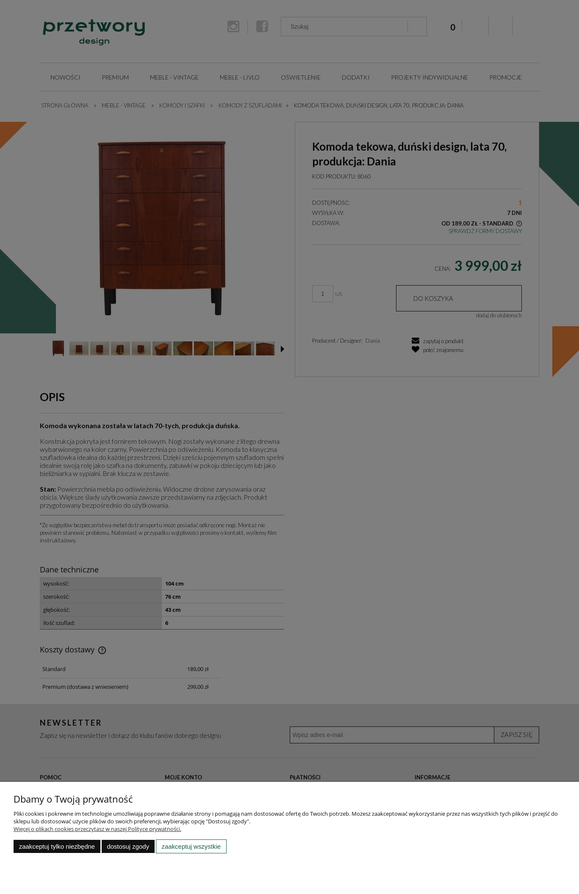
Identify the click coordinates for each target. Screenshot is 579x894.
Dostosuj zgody (128, 846)
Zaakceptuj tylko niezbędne (57, 846)
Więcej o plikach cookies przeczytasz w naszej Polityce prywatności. (97, 829)
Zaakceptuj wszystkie (191, 846)
